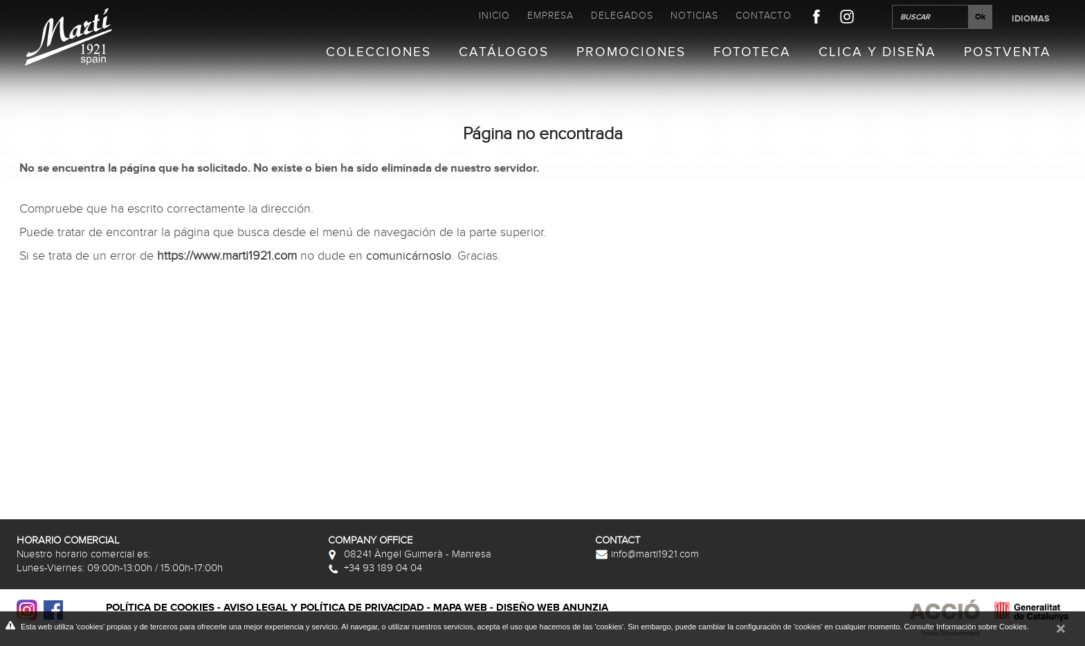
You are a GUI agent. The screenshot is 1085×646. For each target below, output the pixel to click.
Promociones (631, 53)
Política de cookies (160, 607)
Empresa (550, 15)
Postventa (1007, 53)
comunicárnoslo (408, 256)
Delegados (622, 15)
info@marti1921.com (647, 554)
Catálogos (504, 53)
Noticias (694, 15)
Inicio (494, 15)
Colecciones (378, 53)
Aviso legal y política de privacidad (324, 607)
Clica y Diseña (877, 53)
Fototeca (752, 53)
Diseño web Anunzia (552, 607)
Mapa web (460, 607)
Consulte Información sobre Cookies (965, 626)
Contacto (764, 15)
